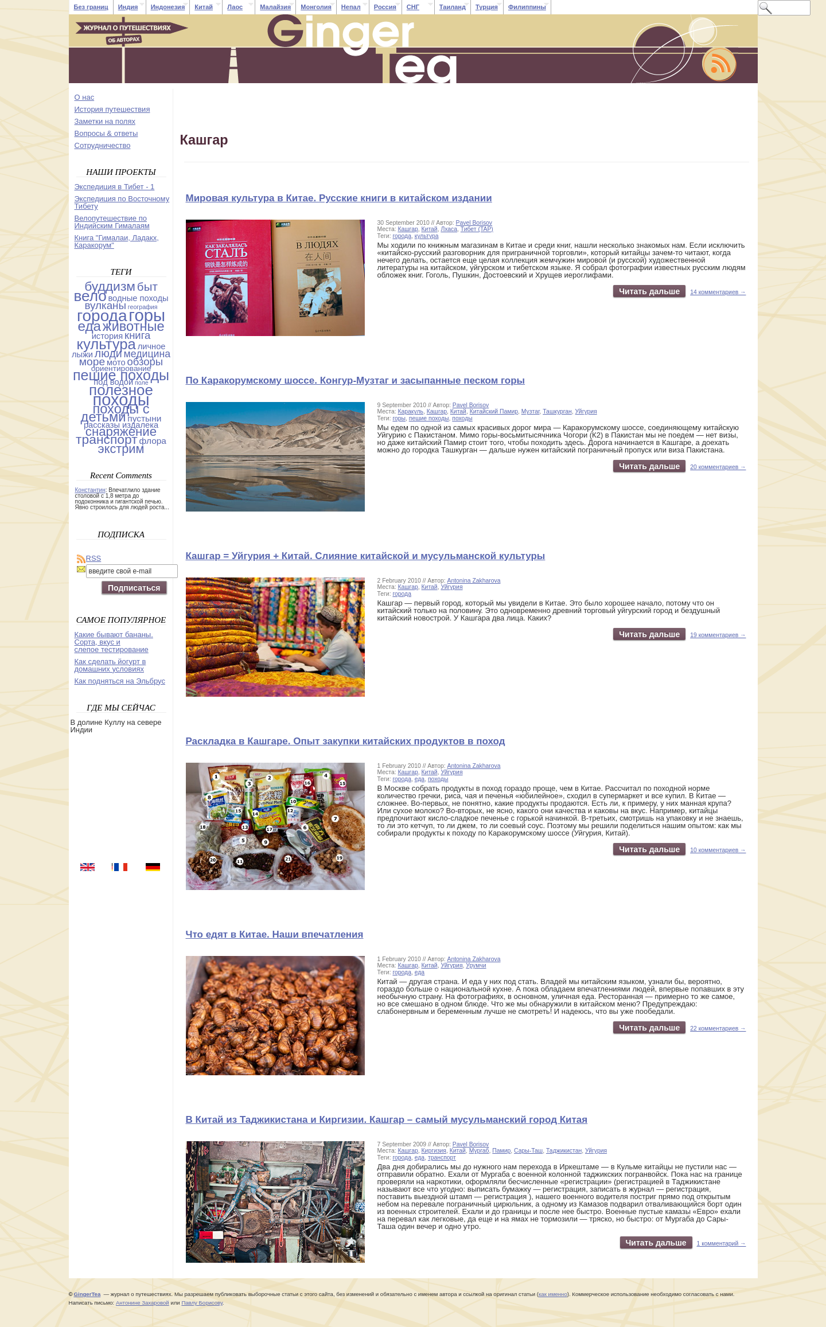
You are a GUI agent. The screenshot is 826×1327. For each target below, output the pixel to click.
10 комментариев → (718, 850)
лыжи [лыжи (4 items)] (82, 354)
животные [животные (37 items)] (134, 326)
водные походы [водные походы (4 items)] (138, 298)
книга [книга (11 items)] (137, 335)
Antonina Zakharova (474, 580)
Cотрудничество (103, 145)
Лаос (235, 6)
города (401, 236)
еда (419, 779)
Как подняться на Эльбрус (120, 681)
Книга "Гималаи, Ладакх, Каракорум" (117, 241)
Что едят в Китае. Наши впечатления (275, 934)
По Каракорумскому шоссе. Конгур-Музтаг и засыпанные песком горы (355, 380)
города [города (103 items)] (102, 316)
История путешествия (112, 109)
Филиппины (527, 6)
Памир (501, 1151)
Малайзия (275, 6)
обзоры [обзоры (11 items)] (145, 362)
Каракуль (410, 411)
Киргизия (434, 1151)
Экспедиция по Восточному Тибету (122, 202)
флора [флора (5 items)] (153, 441)
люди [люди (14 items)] (108, 353)
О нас (85, 97)
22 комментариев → (718, 1028)
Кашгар (408, 229)
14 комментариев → (718, 292)
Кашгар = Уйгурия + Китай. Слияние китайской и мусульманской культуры (366, 556)
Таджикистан (564, 1151)
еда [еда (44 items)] (89, 326)
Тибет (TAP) (477, 229)
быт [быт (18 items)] (147, 286)
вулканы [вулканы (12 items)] (105, 305)
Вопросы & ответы (106, 133)
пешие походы (429, 418)
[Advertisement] (122, 797)
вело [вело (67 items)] (89, 296)
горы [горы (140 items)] (146, 315)
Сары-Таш (528, 1151)
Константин (90, 490)
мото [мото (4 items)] (116, 362)
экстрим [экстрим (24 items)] (121, 449)
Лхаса (449, 229)
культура (427, 236)
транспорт (442, 1157)
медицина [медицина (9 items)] (147, 354)
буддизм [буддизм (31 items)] (109, 286)
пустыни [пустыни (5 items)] (144, 418)
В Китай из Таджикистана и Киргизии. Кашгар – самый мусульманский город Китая (387, 1119)
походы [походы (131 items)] (121, 400)
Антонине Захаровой (142, 1302)
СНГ (413, 6)
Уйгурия (586, 411)
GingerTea (87, 1294)
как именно (553, 1294)
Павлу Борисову (201, 1302)
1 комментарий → (721, 1243)
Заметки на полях (105, 121)
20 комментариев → (718, 467)
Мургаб (479, 1151)
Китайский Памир (494, 411)
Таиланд (452, 6)
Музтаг (530, 411)
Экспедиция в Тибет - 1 (115, 186)
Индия (128, 6)
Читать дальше (649, 291)
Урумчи (476, 965)
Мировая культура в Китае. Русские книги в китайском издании (339, 198)
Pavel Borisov (474, 223)
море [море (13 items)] (92, 362)
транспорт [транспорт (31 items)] (107, 439)
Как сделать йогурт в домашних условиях (110, 665)
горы (399, 418)
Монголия (316, 6)
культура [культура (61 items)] (105, 344)
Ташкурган (557, 411)
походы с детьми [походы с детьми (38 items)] (115, 412)
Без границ (91, 6)
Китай (203, 6)
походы (462, 418)
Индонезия (168, 6)
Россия (385, 6)
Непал (351, 6)
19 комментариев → (718, 635)
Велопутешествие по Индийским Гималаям (112, 222)
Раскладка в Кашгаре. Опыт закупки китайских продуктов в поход (345, 741)
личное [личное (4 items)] (152, 346)
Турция (487, 6)
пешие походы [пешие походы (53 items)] (121, 375)
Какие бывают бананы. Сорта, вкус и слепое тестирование (114, 642)
